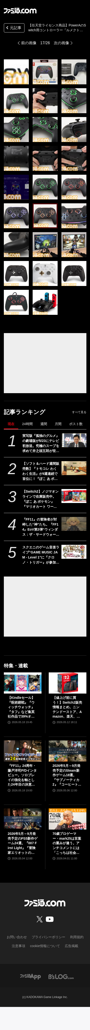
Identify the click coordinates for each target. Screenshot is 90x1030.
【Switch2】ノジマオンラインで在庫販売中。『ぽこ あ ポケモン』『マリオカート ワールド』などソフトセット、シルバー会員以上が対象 (40, 499)
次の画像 (61, 43)
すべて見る (79, 412)
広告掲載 (71, 946)
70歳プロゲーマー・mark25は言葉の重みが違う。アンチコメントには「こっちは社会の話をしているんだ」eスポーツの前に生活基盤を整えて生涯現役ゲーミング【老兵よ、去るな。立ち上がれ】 (67, 843)
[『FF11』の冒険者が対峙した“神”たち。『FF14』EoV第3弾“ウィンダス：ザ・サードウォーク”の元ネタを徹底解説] (73, 524)
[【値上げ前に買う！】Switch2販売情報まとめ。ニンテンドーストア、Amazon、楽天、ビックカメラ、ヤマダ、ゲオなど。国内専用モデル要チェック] (67, 683)
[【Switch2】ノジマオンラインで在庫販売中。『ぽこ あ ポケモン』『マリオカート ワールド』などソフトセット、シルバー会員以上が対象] (73, 496)
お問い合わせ (17, 937)
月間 (58, 424)
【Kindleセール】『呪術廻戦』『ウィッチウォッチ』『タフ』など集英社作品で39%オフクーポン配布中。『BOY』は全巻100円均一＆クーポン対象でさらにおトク (22, 707)
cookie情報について (45, 946)
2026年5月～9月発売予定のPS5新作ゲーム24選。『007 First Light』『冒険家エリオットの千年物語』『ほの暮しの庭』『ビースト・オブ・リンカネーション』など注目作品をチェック (22, 843)
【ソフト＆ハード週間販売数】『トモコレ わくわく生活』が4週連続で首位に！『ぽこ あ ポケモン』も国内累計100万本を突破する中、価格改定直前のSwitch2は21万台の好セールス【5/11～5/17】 (40, 471)
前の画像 (28, 43)
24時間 (27, 424)
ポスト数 (76, 424)
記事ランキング (24, 412)
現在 (11, 424)
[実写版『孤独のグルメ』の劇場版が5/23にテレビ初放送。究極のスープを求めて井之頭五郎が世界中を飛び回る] (73, 440)
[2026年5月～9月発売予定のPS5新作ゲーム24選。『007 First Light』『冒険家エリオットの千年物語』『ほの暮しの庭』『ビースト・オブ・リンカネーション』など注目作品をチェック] (23, 819)
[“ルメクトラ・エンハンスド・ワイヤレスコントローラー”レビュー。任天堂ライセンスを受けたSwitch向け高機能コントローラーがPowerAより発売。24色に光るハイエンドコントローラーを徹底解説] (16, 71)
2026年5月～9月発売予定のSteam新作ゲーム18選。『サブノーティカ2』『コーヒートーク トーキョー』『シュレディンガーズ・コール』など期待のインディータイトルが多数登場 (67, 775)
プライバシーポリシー (48, 937)
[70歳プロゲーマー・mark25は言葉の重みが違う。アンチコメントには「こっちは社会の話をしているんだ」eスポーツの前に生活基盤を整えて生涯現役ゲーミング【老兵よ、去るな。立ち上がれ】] (67, 819)
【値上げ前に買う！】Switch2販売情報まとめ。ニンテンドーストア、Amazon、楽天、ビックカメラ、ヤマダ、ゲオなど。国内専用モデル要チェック (67, 707)
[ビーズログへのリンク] (61, 976)
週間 (43, 424)
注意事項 (18, 946)
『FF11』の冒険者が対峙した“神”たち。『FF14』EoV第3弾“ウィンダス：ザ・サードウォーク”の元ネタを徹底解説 (40, 527)
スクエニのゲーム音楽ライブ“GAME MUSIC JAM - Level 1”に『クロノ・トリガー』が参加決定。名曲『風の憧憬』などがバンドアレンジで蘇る (40, 555)
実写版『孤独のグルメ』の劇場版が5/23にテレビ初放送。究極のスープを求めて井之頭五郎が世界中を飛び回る (40, 443)
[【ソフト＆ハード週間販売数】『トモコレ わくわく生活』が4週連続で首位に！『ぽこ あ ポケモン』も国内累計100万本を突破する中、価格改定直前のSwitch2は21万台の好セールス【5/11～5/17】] (73, 468)
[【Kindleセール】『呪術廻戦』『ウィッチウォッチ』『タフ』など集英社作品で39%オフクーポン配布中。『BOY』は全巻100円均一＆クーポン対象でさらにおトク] (23, 683)
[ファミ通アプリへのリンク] (30, 976)
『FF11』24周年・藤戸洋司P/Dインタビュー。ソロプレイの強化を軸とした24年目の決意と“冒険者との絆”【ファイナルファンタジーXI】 (22, 775)
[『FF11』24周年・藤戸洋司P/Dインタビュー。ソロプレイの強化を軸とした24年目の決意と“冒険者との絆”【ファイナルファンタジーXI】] (23, 751)
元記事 (13, 28)
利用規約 (77, 937)
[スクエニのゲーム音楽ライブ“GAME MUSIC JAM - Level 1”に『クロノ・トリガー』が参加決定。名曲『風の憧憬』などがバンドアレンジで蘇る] (73, 552)
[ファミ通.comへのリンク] (20, 10)
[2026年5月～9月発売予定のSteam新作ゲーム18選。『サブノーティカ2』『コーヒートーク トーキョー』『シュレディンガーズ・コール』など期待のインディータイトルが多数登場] (67, 751)
